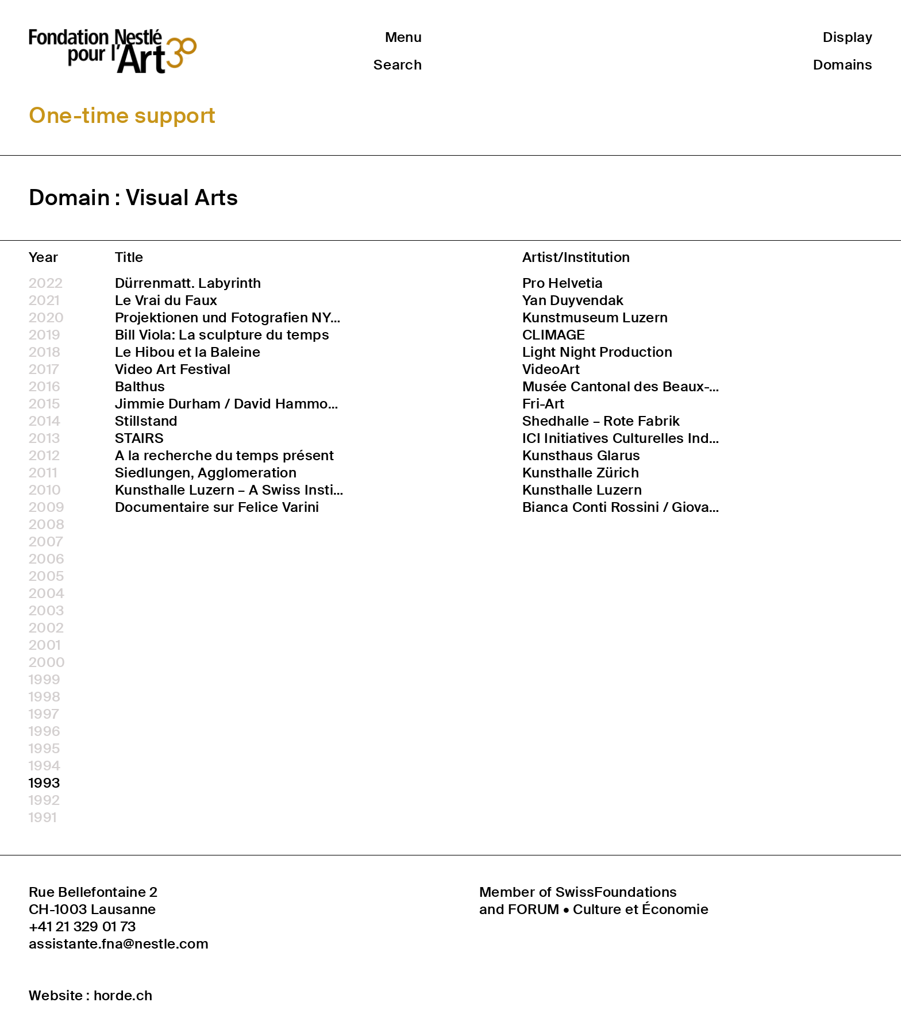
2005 (46, 576)
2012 (44, 455)
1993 (44, 783)
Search (398, 65)
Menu (403, 37)
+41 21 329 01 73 (82, 926)
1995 (44, 748)
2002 (46, 628)
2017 (44, 369)
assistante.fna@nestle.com (119, 944)
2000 (47, 662)
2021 (44, 300)
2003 (46, 610)
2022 (46, 283)
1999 (44, 679)
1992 (44, 800)
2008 (46, 524)
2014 (44, 421)
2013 (44, 438)
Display (847, 37)
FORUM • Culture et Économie (608, 909)
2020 (46, 317)
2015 (44, 404)
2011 (43, 472)
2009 (46, 507)
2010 (45, 490)
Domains (842, 65)
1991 (43, 817)
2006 (46, 559)
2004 (46, 593)
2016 (44, 386)
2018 (44, 352)
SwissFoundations (616, 892)
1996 (44, 731)
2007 (46, 541)
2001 (45, 645)
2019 (44, 335)
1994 (44, 765)
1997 (44, 714)
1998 (44, 697)
